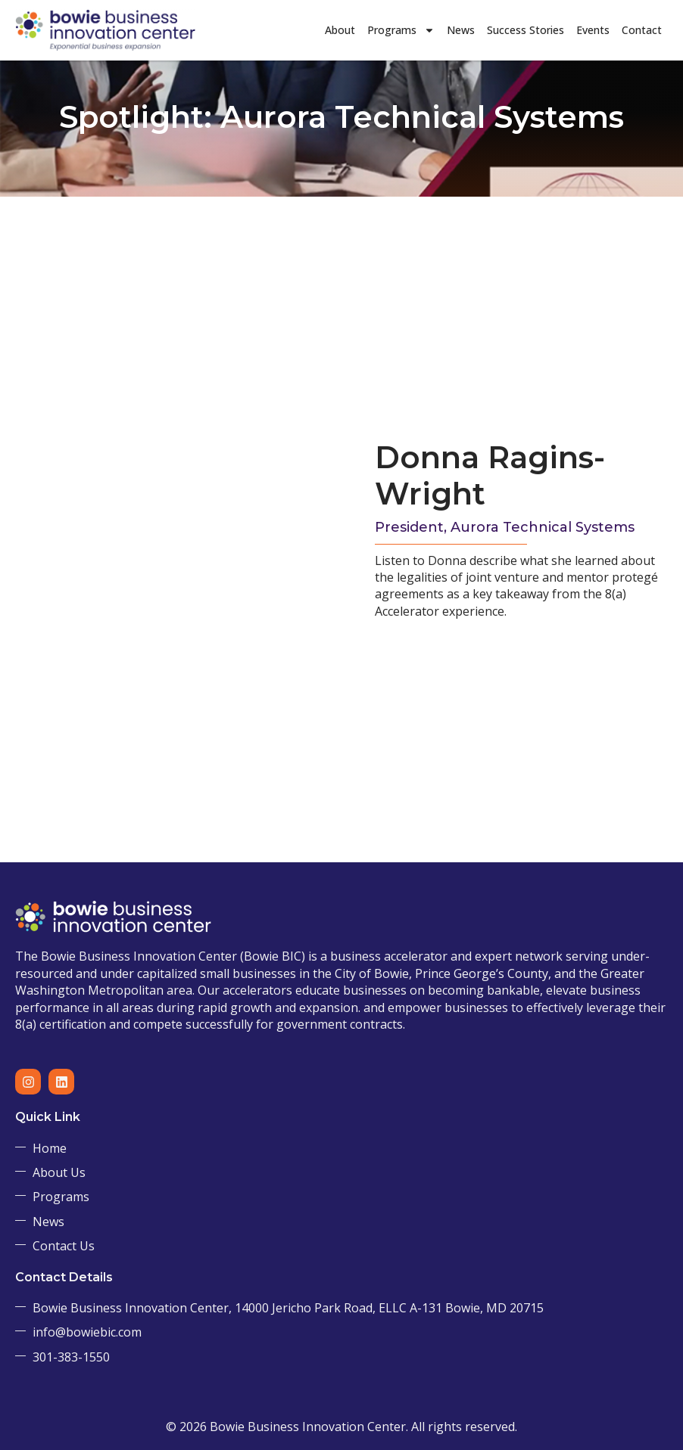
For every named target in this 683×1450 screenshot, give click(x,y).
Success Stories (525, 30)
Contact (642, 30)
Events (593, 30)
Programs (401, 30)
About (340, 30)
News (461, 30)
